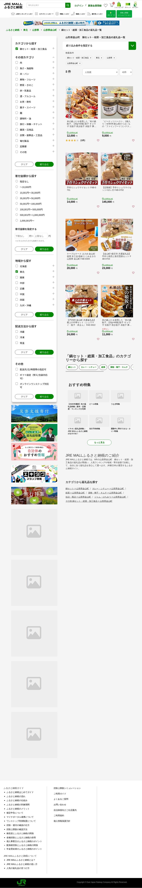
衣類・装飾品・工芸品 (31, 135)
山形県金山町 (50, 30)
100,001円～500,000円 (31, 209)
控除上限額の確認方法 (17, 829)
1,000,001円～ (27, 220)
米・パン (24, 73)
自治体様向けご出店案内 (65, 810)
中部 (22, 283)
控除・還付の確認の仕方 (18, 825)
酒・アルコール (27, 96)
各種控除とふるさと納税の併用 (21, 837)
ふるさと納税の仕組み (17, 800)
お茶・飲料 (25, 101)
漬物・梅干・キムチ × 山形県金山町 (105, 493)
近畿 (22, 288)
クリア (24, 164)
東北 (25, 30)
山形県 (35, 30)
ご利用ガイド (60, 793)
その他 (23, 152)
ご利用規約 (59, 815)
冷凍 (22, 337)
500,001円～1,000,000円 (32, 214)
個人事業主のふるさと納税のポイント (24, 841)
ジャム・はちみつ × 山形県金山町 (110, 497)
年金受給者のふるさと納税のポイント (24, 849)
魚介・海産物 (26, 68)
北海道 (23, 266)
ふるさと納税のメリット (18, 809)
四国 (22, 299)
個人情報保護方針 (62, 821)
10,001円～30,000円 (30, 192)
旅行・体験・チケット (31, 124)
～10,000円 (25, 187)
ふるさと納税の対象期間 (18, 804)
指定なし (24, 181)
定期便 (23, 146)
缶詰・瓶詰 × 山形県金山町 (78, 497)
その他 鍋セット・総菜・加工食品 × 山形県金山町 (89, 501)
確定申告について (15, 813)
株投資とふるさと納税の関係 (20, 833)
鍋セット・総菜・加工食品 (33, 48)
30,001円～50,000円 (30, 198)
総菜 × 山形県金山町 (75, 493)
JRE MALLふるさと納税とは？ (21, 860)
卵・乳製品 (25, 90)
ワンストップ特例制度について (21, 821)
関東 (22, 277)
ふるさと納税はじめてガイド (20, 792)
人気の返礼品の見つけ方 (18, 868)
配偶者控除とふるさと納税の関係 (22, 845)
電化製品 (24, 140)
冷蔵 (22, 331)
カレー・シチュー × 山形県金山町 (108, 488)
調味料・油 (25, 118)
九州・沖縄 (25, 305)
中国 (22, 294)
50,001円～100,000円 (30, 203)
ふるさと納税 (12, 30)
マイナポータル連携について (20, 817)
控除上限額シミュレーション (67, 788)
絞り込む (44, 164)
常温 (22, 343)
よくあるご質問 (61, 799)
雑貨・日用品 (26, 129)
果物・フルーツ (27, 79)
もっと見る (99, 442)
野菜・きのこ (26, 85)
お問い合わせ (60, 804)
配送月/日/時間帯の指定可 (33, 369)
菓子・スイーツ (27, 107)
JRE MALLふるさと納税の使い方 (22, 864)
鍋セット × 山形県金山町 (77, 488)
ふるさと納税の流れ (16, 796)
